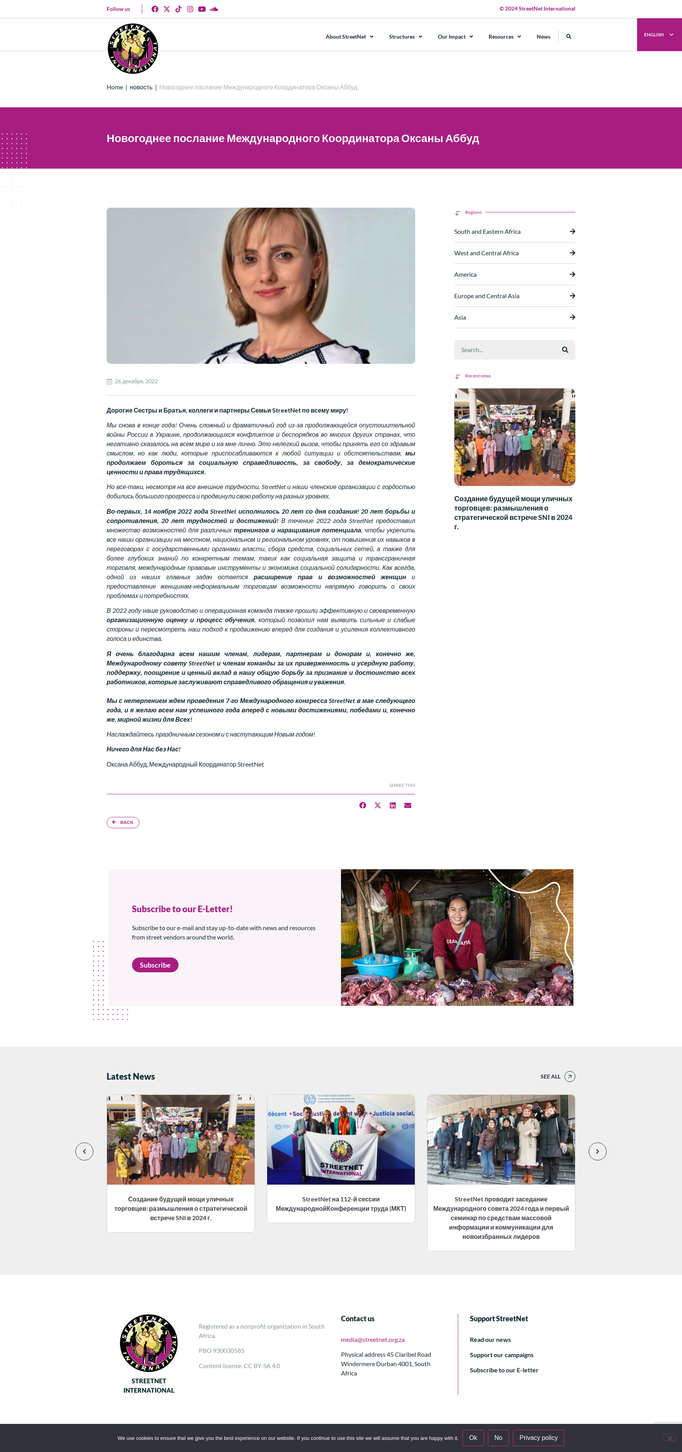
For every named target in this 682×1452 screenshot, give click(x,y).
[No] (669, 1437)
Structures (405, 36)
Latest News (131, 1076)
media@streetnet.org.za (373, 1339)
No (498, 1437)
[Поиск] (565, 349)
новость (141, 87)
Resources (505, 36)
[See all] (569, 1076)
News (543, 36)
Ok (473, 1437)
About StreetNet (349, 36)
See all (551, 1076)
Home (115, 87)
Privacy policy (539, 1437)
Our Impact (455, 36)
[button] (568, 36)
